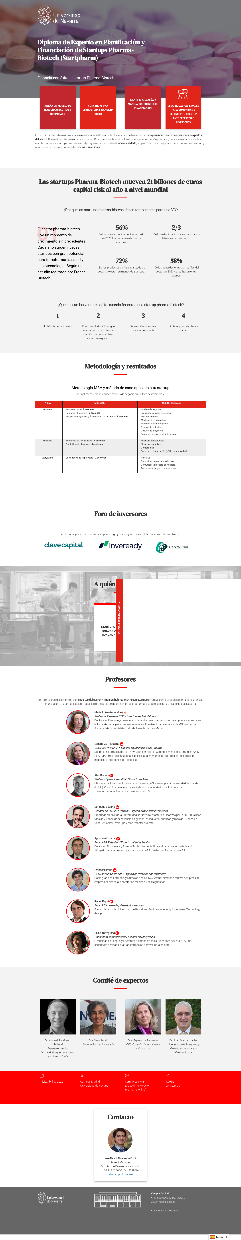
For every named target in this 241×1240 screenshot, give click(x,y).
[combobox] (218, 1237)
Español (216, 1237)
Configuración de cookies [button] (165, 1210)
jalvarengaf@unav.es (120, 1174)
